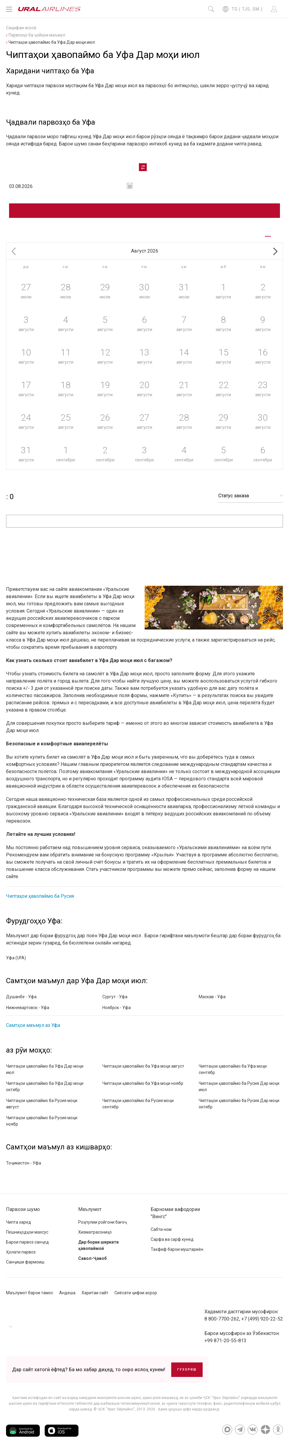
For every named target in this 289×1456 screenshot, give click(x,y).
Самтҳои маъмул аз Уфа (33, 1025)
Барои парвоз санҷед (27, 1242)
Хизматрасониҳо (95, 1232)
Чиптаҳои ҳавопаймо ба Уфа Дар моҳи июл (44, 1069)
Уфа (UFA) (16, 957)
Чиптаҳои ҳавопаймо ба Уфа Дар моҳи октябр (44, 1086)
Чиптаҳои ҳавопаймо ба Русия (40, 896)
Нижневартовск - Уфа (27, 1007)
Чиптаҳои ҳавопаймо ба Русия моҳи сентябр (138, 1103)
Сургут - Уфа (114, 996)
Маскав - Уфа (212, 996)
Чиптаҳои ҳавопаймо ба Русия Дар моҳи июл (239, 1086)
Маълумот (89, 1209)
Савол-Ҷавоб (92, 1258)
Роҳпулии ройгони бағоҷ (102, 1222)
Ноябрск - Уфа (116, 1007)
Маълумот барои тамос (29, 1292)
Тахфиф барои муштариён (177, 1249)
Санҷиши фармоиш (25, 1262)
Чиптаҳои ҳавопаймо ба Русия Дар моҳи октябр (239, 1103)
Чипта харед (18, 1222)
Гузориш (187, 1369)
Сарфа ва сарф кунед (172, 1239)
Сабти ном (161, 1229)
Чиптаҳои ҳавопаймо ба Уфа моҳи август (143, 1066)
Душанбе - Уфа (21, 996)
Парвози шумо (23, 1209)
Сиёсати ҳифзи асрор (135, 1292)
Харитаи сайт (95, 1292)
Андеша (67, 1292)
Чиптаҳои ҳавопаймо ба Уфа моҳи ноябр (142, 1083)
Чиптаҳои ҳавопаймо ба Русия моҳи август (41, 1103)
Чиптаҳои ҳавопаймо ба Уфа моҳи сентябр (233, 1069)
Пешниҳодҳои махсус (27, 1232)
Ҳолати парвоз (21, 1252)
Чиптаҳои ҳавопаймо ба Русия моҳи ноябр (41, 1120)
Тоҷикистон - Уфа (23, 1163)
